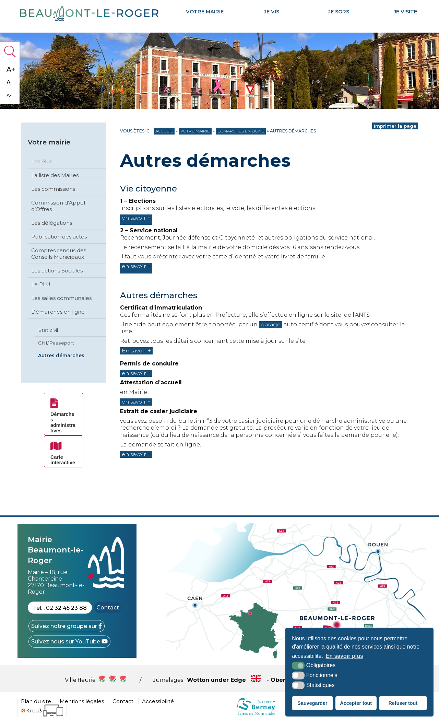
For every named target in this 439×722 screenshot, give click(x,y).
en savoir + (137, 219)
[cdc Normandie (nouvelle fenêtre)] (256, 715)
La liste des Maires (55, 175)
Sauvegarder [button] (312, 703)
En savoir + (137, 351)
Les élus (41, 161)
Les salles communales (61, 298)
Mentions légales (82, 701)
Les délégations (51, 223)
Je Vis (272, 12)
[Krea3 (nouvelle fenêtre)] (42, 710)
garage (271, 324)
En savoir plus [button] (344, 656)
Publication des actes (59, 236)
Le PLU (40, 284)
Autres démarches (61, 355)
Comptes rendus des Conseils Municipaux (58, 253)
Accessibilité (158, 701)
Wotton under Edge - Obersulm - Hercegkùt (281, 680)
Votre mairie (205, 12)
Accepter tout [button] (356, 703)
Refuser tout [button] (402, 703)
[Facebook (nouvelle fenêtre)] (66, 626)
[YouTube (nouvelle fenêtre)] (69, 642)
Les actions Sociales (57, 270)
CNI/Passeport (56, 343)
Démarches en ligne (58, 311)
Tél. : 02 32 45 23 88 (60, 608)
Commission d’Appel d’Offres (58, 205)
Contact (107, 607)
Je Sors (339, 12)
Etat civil (48, 330)
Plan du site (36, 701)
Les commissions (53, 189)
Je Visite (405, 12)
